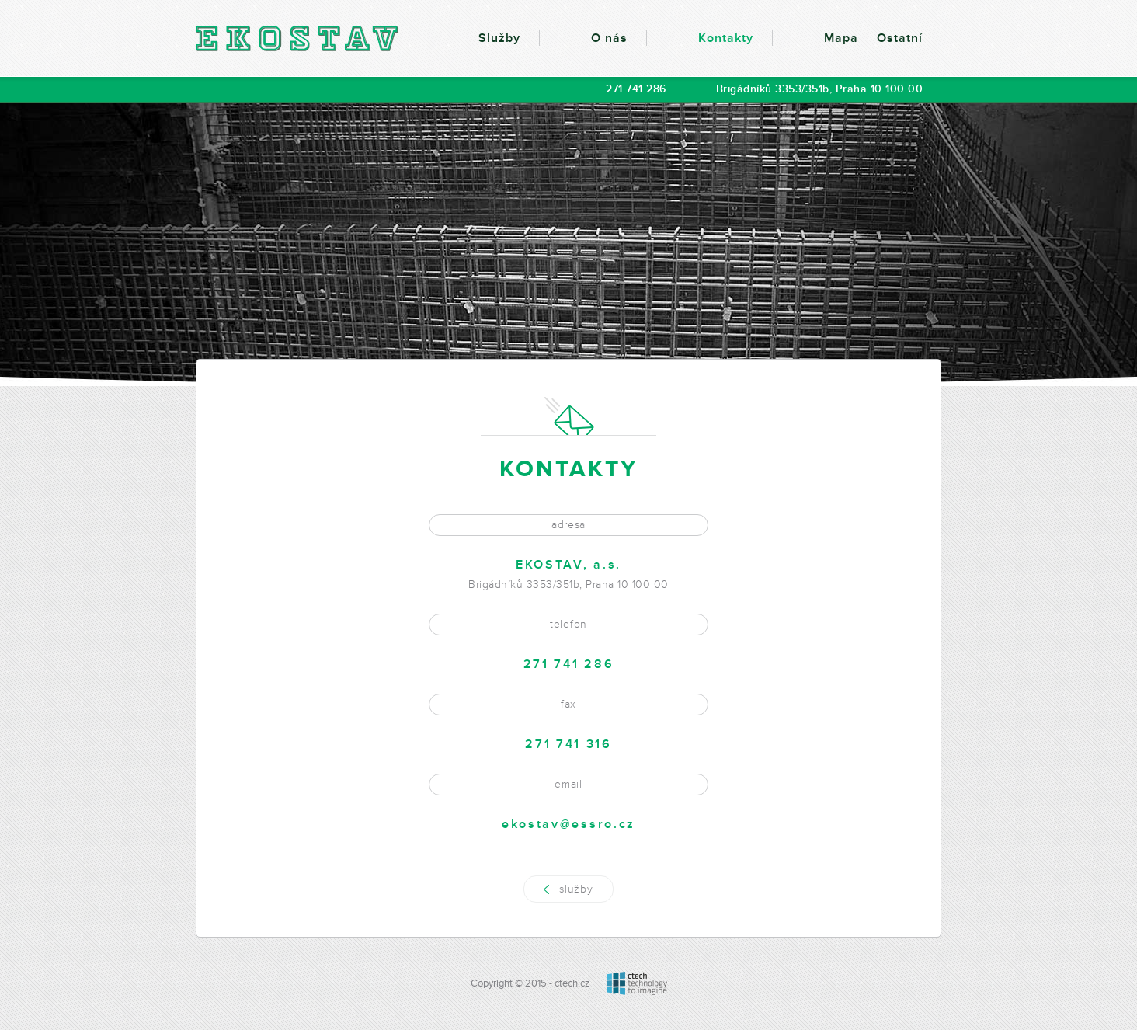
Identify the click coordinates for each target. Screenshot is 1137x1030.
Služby (499, 38)
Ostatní (900, 38)
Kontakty (725, 38)
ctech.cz (572, 983)
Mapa (841, 38)
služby (576, 889)
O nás (609, 38)
